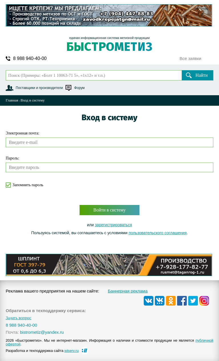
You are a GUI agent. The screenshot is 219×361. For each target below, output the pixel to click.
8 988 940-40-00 (29, 58)
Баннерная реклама (128, 291)
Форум (79, 88)
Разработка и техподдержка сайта (42, 350)
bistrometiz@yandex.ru (42, 332)
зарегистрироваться (113, 225)
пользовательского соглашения (158, 233)
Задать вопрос (18, 318)
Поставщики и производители (39, 88)
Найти (202, 75)
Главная (12, 100)
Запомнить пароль (28, 185)
